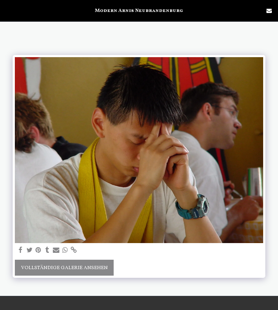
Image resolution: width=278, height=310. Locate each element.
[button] (8, 10)
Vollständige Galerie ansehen (64, 267)
